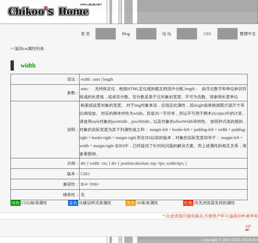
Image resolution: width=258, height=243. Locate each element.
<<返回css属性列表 (27, 48)
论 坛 (166, 33)
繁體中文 (248, 33)
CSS (207, 33)
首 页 (85, 33)
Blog (126, 33)
